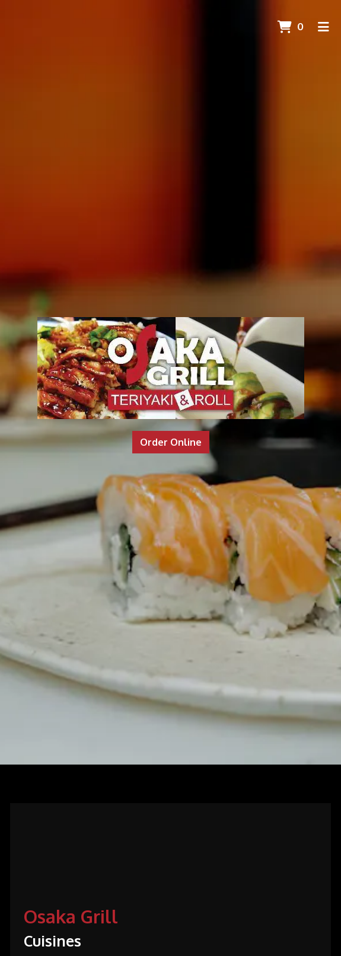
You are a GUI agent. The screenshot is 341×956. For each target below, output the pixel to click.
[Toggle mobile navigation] (323, 26)
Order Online (171, 442)
